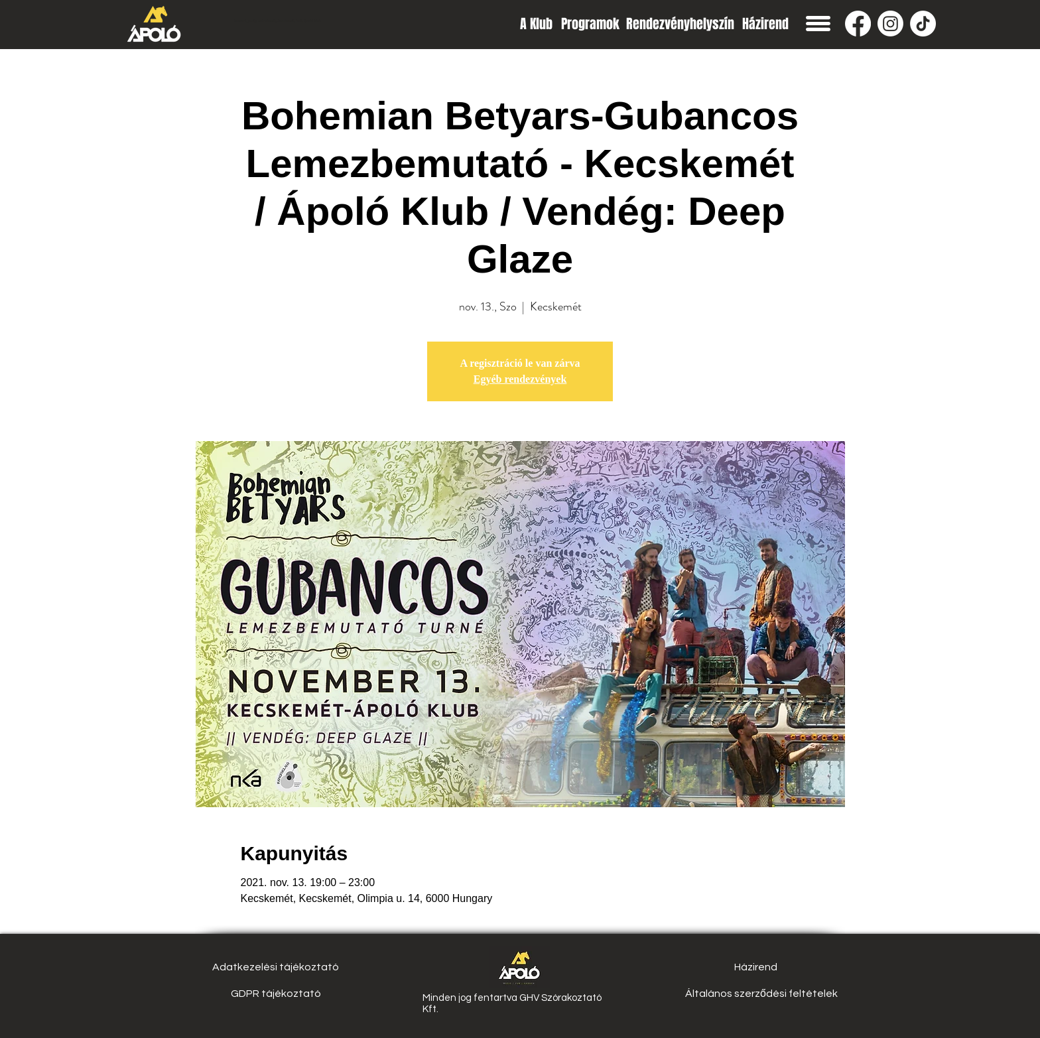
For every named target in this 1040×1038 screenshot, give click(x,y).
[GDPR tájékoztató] (276, 993)
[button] (818, 23)
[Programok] (590, 23)
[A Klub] (536, 23)
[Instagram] (890, 23)
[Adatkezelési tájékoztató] (275, 967)
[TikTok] (923, 23)
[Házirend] (765, 23)
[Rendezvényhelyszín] (680, 23)
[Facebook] (858, 23)
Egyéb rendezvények (520, 379)
